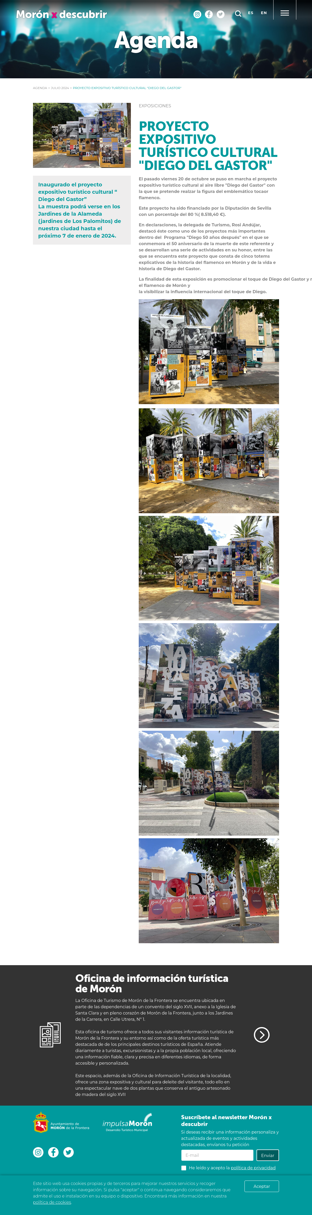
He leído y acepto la (232, 1167)
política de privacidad (253, 1167)
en (264, 13)
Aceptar (262, 1186)
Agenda (40, 88)
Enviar (267, 1155)
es (251, 13)
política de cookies (52, 1202)
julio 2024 (60, 88)
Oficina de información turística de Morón (151, 983)
